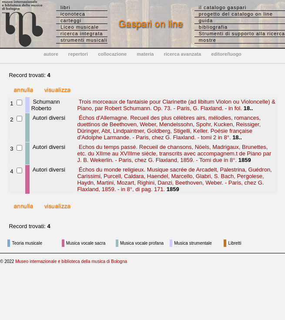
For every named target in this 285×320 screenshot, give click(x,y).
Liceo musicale (79, 27)
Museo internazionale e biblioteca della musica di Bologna (71, 261)
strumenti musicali (83, 40)
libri (65, 7)
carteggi (70, 20)
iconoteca (72, 14)
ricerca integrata (81, 33)
